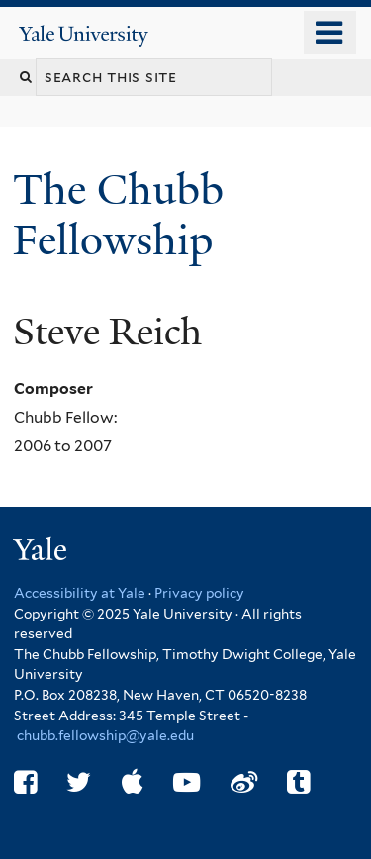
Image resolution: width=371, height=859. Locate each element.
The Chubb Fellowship (118, 214)
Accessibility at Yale (79, 593)
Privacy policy (199, 593)
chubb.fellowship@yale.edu (105, 735)
